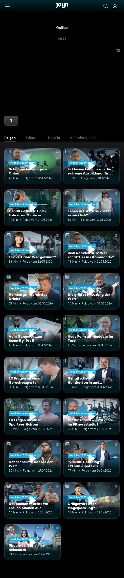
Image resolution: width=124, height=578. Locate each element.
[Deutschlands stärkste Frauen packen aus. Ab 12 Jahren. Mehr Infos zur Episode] (32, 500)
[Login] (115, 6)
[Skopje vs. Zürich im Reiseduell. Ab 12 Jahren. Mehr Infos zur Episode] (32, 542)
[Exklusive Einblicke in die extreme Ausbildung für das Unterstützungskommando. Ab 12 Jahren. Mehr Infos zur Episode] (91, 166)
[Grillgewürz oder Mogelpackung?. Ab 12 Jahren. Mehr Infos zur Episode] (91, 500)
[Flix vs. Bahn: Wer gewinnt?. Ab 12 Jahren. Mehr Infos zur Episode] (32, 249)
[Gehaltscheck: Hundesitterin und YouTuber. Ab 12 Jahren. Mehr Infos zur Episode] (91, 375)
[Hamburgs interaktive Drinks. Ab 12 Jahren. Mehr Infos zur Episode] (32, 291)
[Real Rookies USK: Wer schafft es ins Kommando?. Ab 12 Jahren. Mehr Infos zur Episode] (91, 249)
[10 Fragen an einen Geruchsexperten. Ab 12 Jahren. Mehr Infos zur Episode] (32, 375)
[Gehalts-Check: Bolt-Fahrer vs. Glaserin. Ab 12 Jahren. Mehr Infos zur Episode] (32, 207)
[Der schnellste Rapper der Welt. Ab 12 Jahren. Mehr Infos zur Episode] (32, 458)
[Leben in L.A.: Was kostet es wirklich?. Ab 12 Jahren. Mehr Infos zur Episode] (91, 207)
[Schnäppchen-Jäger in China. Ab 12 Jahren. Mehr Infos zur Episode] (32, 166)
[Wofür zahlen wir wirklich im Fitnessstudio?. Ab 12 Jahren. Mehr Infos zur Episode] (91, 416)
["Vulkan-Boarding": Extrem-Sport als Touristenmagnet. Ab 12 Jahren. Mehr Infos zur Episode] (91, 458)
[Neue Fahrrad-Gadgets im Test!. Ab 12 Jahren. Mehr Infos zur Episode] (91, 333)
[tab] (11, 138)
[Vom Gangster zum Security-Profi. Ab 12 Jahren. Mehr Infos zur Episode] (32, 333)
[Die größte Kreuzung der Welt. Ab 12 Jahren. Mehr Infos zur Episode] (91, 291)
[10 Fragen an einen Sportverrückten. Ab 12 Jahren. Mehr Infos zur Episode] (32, 416)
